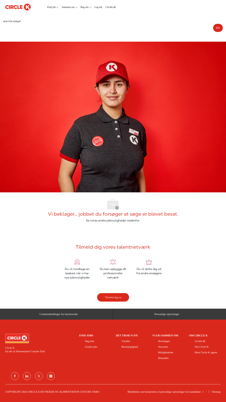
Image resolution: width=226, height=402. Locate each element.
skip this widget (12, 21)
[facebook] (15, 376)
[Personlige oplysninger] (167, 315)
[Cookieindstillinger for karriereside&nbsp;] (59, 315)
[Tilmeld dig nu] (113, 297)
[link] (39, 338)
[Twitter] (39, 376)
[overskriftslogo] (18, 7)
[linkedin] (27, 376)
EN (218, 27)
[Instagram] (51, 376)
